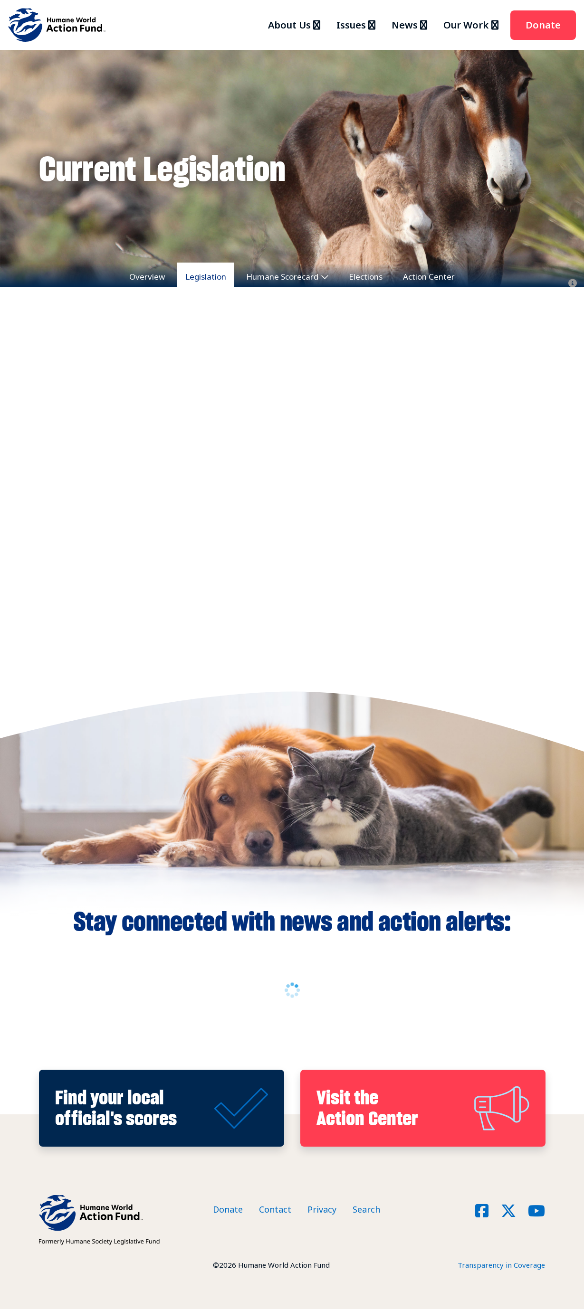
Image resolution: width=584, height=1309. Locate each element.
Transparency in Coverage (501, 1265)
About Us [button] (289, 25)
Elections (366, 276)
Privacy (321, 1209)
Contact (275, 1209)
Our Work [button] (465, 25)
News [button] (405, 25)
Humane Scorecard (282, 276)
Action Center (429, 276)
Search (366, 1209)
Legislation (205, 276)
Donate (543, 25)
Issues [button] (351, 25)
